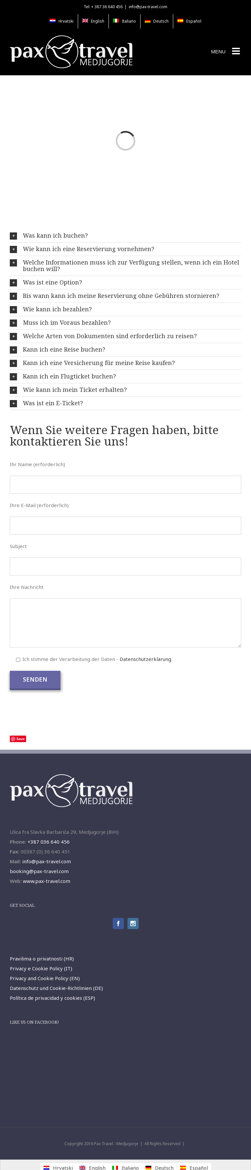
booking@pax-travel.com (39, 871)
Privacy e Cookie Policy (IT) (41, 968)
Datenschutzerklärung (145, 659)
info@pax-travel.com (148, 6)
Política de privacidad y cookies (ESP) (52, 998)
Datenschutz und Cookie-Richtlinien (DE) (56, 988)
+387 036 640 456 (48, 841)
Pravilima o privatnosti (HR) (42, 958)
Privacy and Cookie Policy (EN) (45, 978)
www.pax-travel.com (46, 881)
